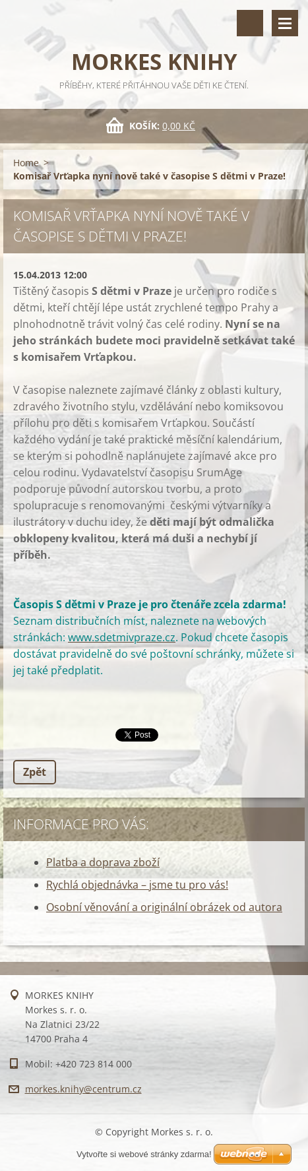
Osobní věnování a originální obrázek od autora (164, 907)
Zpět (34, 772)
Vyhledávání (250, 23)
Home (26, 162)
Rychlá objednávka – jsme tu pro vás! (137, 884)
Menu (285, 23)
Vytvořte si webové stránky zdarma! (144, 1154)
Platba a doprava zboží (103, 862)
